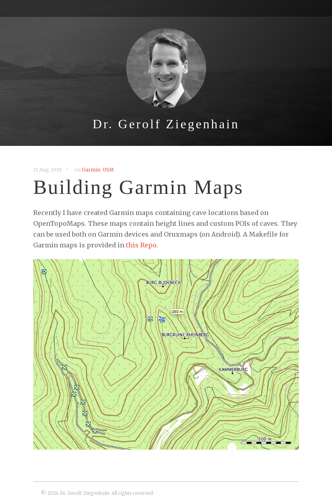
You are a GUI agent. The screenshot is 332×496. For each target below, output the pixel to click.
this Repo (141, 245)
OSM (108, 170)
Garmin (91, 170)
